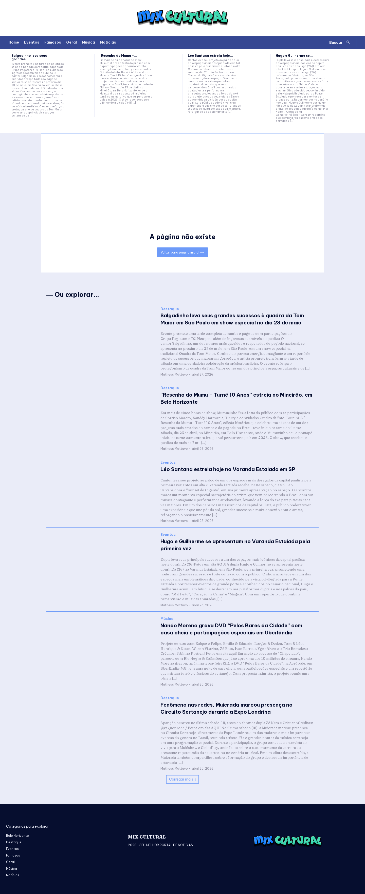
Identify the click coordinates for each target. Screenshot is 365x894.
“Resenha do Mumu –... (118, 55)
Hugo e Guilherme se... (294, 55)
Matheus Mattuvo (174, 374)
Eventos (168, 462)
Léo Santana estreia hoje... (210, 55)
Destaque (169, 309)
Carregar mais (182, 779)
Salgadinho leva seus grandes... (29, 57)
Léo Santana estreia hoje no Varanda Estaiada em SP (227, 469)
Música (167, 619)
